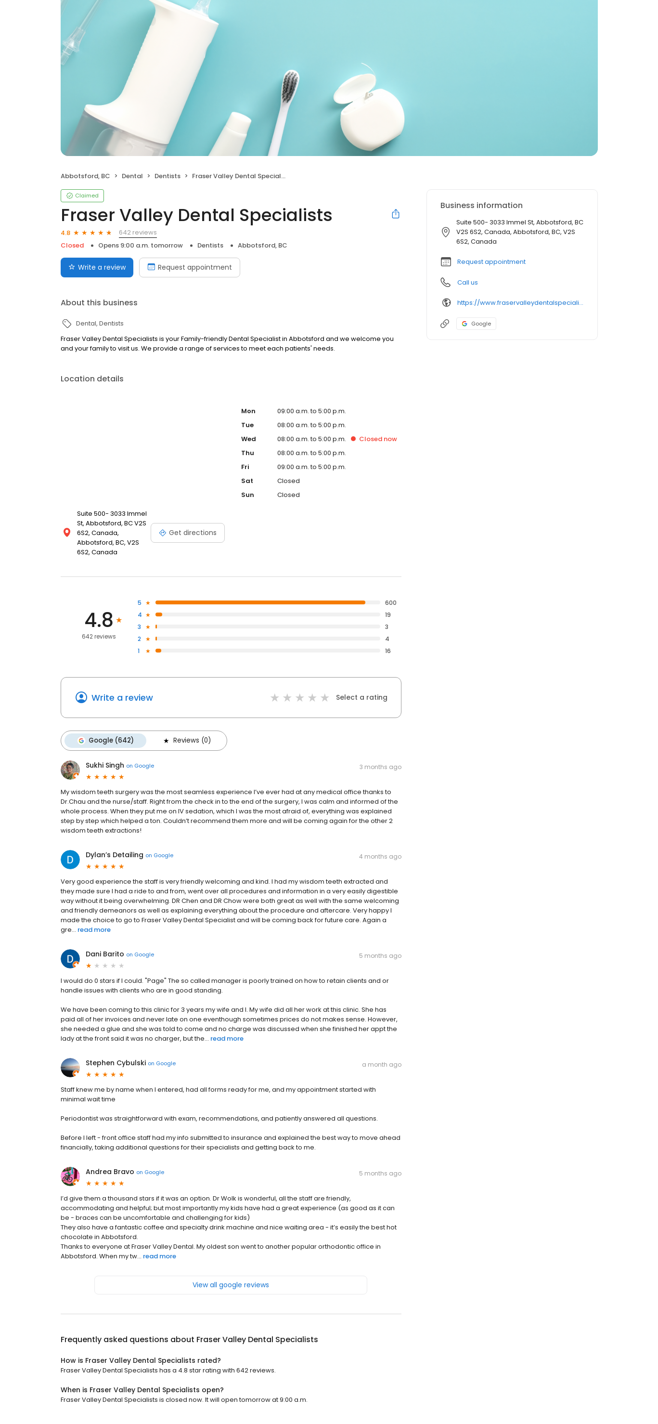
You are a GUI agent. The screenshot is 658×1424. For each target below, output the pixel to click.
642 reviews (138, 232)
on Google (140, 766)
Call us (467, 282)
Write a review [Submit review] (97, 267)
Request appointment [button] (491, 261)
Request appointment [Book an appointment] (189, 267)
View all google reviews (231, 1285)
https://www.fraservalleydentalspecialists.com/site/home (520, 302)
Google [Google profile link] (476, 323)
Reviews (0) (186, 740)
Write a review (122, 698)
